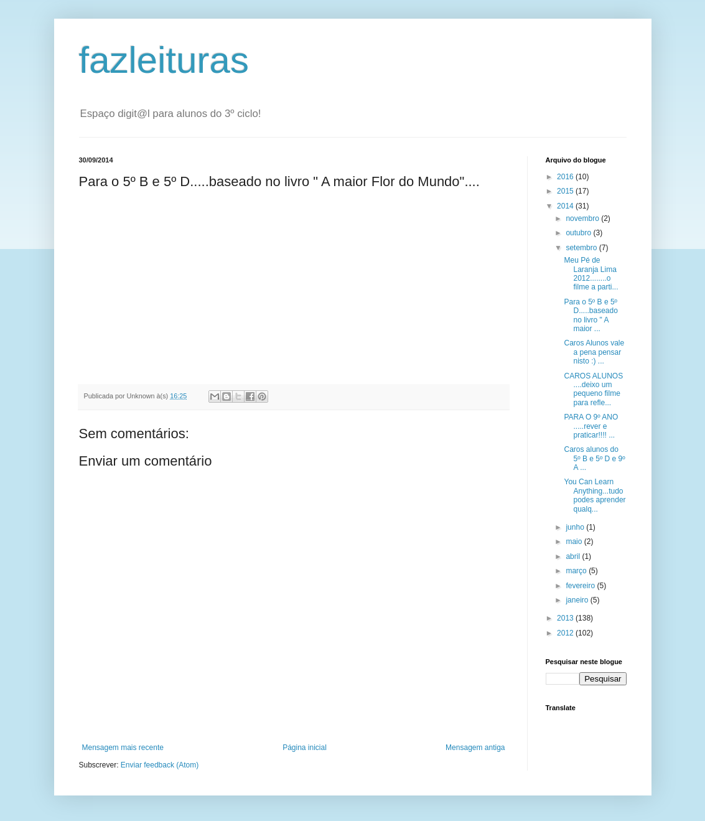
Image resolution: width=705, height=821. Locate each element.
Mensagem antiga (475, 747)
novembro (583, 218)
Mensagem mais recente (123, 747)
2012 (566, 633)
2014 (566, 206)
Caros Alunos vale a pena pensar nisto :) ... (594, 352)
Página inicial (304, 747)
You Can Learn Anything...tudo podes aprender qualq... (594, 495)
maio (575, 541)
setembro (582, 247)
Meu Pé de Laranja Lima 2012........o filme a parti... (591, 273)
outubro (579, 232)
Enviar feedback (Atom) (159, 765)
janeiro (578, 600)
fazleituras (164, 60)
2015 (566, 191)
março (577, 570)
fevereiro (581, 585)
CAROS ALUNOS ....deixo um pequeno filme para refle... (593, 389)
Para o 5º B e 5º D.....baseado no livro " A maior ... (590, 315)
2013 (566, 618)
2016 (566, 176)
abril (574, 556)
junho (576, 527)
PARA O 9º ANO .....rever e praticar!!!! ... (591, 426)
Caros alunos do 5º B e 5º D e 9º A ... (594, 458)
